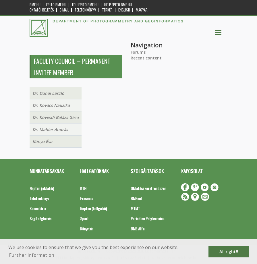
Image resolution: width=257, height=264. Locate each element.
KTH (83, 188)
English (124, 10)
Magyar (142, 10)
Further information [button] (31, 255)
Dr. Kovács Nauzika (51, 105)
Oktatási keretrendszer (148, 188)
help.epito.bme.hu (118, 5)
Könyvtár (86, 229)
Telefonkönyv (85, 10)
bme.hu (35, 5)
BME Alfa (137, 229)
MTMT (135, 208)
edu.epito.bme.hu (85, 5)
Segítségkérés (40, 218)
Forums (138, 52)
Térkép (107, 10)
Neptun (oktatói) (42, 188)
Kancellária (38, 208)
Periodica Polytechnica (147, 218)
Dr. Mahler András (50, 129)
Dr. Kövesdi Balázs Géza (55, 117)
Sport (84, 218)
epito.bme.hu (56, 5)
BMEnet (136, 198)
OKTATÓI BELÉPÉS (42, 10)
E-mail (64, 10)
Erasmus (86, 198)
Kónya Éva (42, 141)
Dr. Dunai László (48, 93)
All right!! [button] (228, 251)
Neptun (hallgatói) (93, 208)
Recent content (146, 58)
